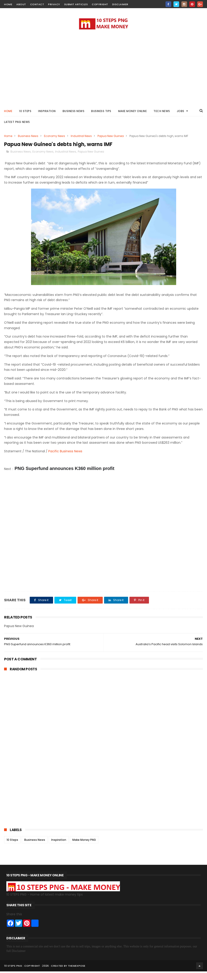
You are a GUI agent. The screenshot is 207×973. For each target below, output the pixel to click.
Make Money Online (132, 112)
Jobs (180, 112)
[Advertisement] (103, 68)
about (21, 4)
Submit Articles (76, 4)
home (8, 4)
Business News (74, 112)
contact (37, 4)
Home (8, 112)
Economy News (54, 137)
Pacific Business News (65, 453)
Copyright (100, 4)
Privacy (54, 4)
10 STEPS (25, 112)
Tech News (161, 112)
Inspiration (47, 112)
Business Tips (101, 112)
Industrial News (81, 137)
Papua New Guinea (110, 137)
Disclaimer (120, 4)
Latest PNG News (17, 123)
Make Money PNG (84, 841)
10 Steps (12, 841)
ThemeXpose (76, 967)
